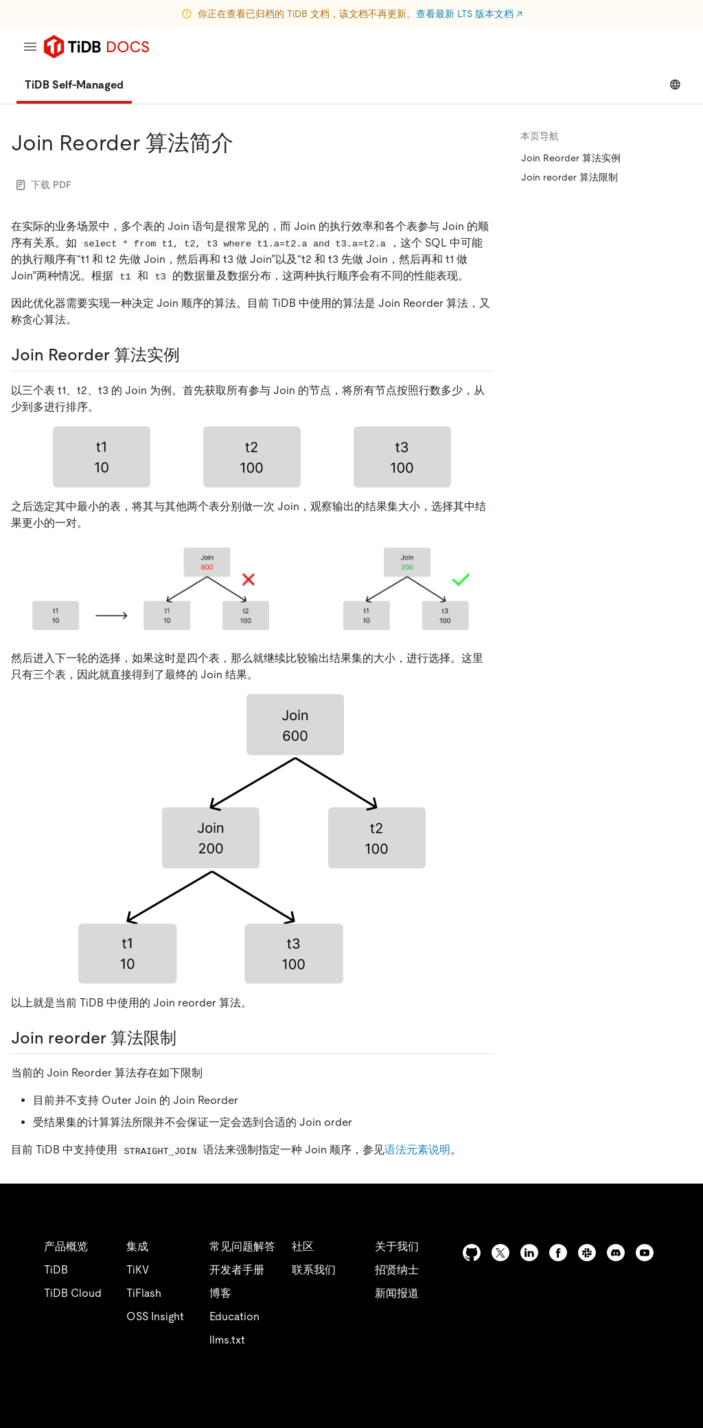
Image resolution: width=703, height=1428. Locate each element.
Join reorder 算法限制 (569, 177)
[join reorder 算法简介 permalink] (244, 143)
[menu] (30, 46)
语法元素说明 (417, 1149)
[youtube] (644, 1253)
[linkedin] (529, 1253)
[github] (471, 1253)
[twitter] (500, 1253)
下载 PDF (43, 184)
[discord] (615, 1253)
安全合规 (343, 1400)
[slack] (587, 1253)
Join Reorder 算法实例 (571, 157)
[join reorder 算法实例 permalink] (191, 355)
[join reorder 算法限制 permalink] (187, 1038)
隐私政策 (283, 1400)
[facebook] (558, 1253)
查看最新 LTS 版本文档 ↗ (469, 13)
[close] (676, 1349)
